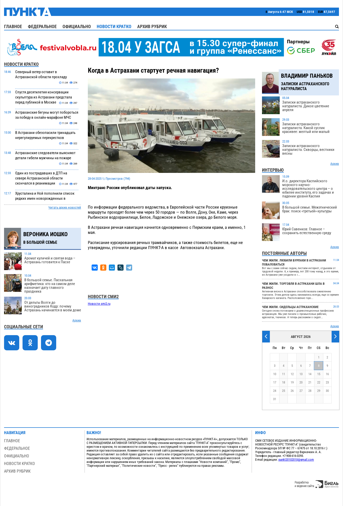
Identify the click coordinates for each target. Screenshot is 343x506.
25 (283, 391)
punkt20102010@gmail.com (296, 459)
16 (327, 374)
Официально (77, 26)
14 (309, 374)
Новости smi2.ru (99, 304)
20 (300, 382)
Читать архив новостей (64, 207)
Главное (13, 26)
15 (318, 374)
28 (309, 391)
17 (274, 382)
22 (318, 382)
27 (300, 391)
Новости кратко (114, 26)
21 (309, 382)
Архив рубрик (152, 26)
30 (327, 391)
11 (283, 374)
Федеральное (42, 26)
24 (274, 391)
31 (274, 399)
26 (292, 391)
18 (283, 382)
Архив (76, 320)
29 (318, 391)
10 (274, 374)
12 (292, 374)
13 (300, 374)
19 (292, 382)
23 (327, 382)
